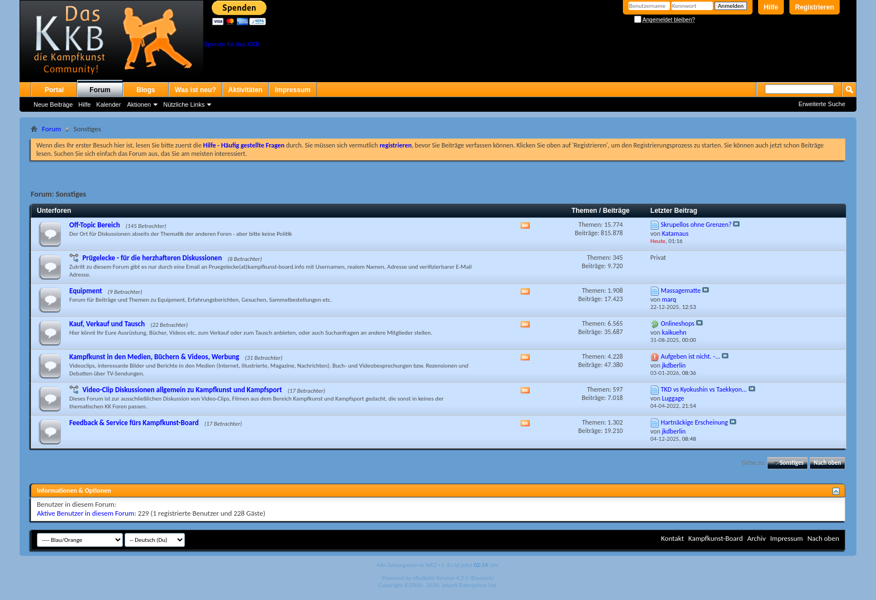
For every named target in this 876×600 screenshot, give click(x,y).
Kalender (108, 104)
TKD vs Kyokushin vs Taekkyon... (704, 389)
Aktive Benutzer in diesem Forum (85, 513)
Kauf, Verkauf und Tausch (107, 324)
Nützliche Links (183, 104)
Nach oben (827, 462)
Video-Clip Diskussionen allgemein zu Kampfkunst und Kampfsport (182, 389)
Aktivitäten (245, 90)
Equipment (85, 291)
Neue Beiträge (53, 104)
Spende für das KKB (232, 44)
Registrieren (814, 7)
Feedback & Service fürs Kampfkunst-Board (134, 422)
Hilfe (771, 7)
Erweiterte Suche (821, 104)
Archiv (756, 538)
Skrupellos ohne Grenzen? (696, 224)
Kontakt (672, 538)
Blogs (145, 90)
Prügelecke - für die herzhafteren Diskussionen (152, 258)
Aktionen (139, 104)
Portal (54, 90)
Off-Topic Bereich (94, 225)
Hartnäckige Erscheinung (694, 422)
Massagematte (681, 290)
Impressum (293, 90)
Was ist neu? (195, 90)
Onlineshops (677, 323)
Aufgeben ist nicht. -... (690, 356)
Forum (99, 90)
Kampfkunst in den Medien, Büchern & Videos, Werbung (154, 357)
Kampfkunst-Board (715, 538)
